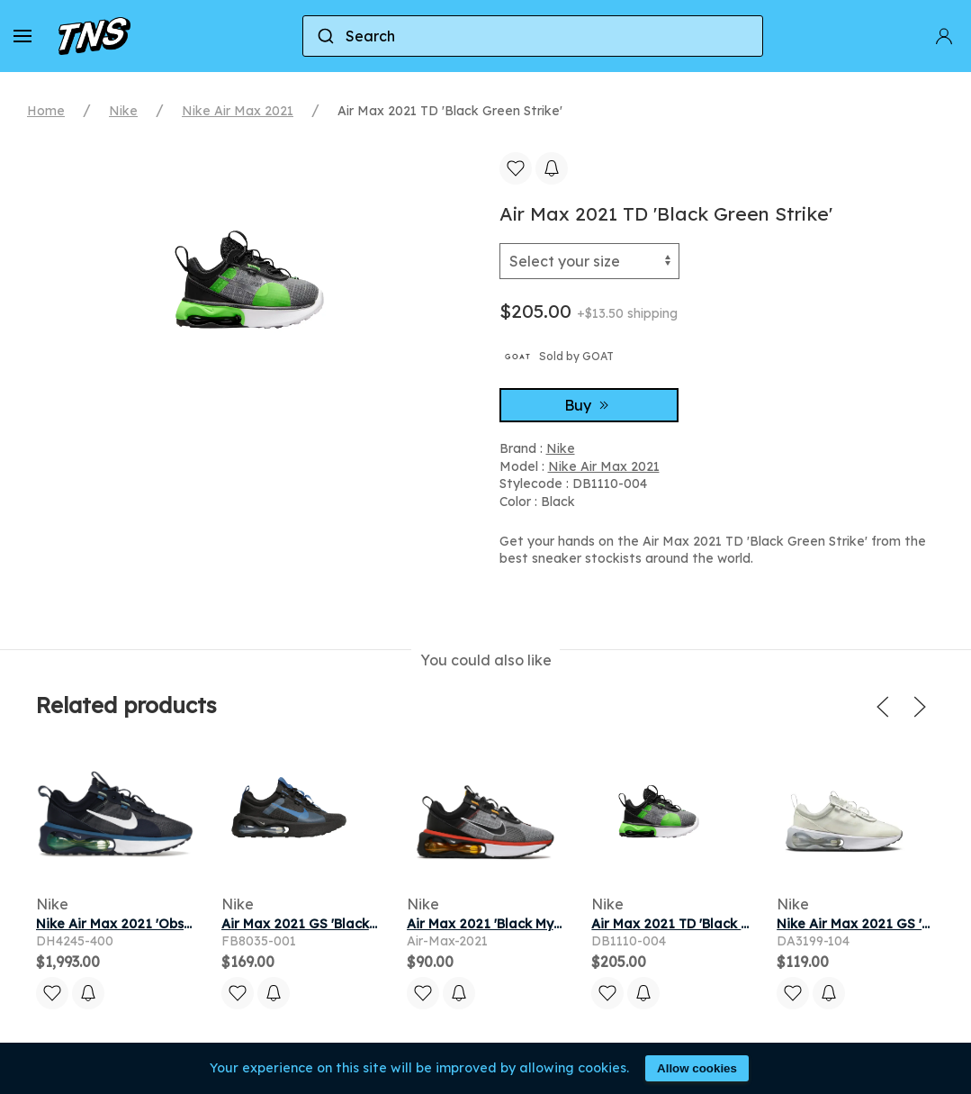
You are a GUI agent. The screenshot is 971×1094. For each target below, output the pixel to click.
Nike (123, 111)
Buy (588, 405)
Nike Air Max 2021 (237, 111)
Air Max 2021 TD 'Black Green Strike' (708, 924)
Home (46, 111)
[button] (22, 36)
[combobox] (532, 36)
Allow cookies (697, 1068)
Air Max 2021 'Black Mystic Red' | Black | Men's (553, 924)
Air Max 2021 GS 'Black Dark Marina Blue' (353, 924)
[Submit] (324, 36)
